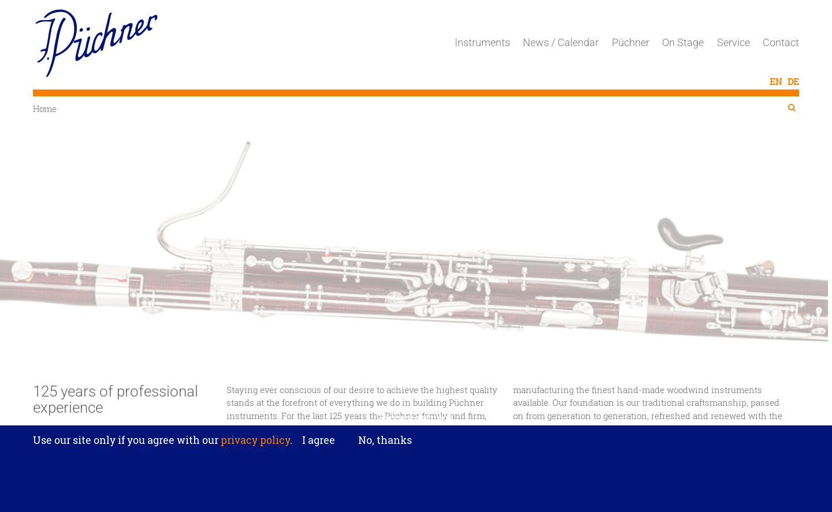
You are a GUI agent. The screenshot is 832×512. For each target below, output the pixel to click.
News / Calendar (561, 42)
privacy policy (254, 447)
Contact (781, 42)
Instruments (482, 42)
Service (733, 42)
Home (45, 108)
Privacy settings (416, 424)
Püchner (630, 42)
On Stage (683, 42)
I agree (318, 447)
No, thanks (385, 447)
